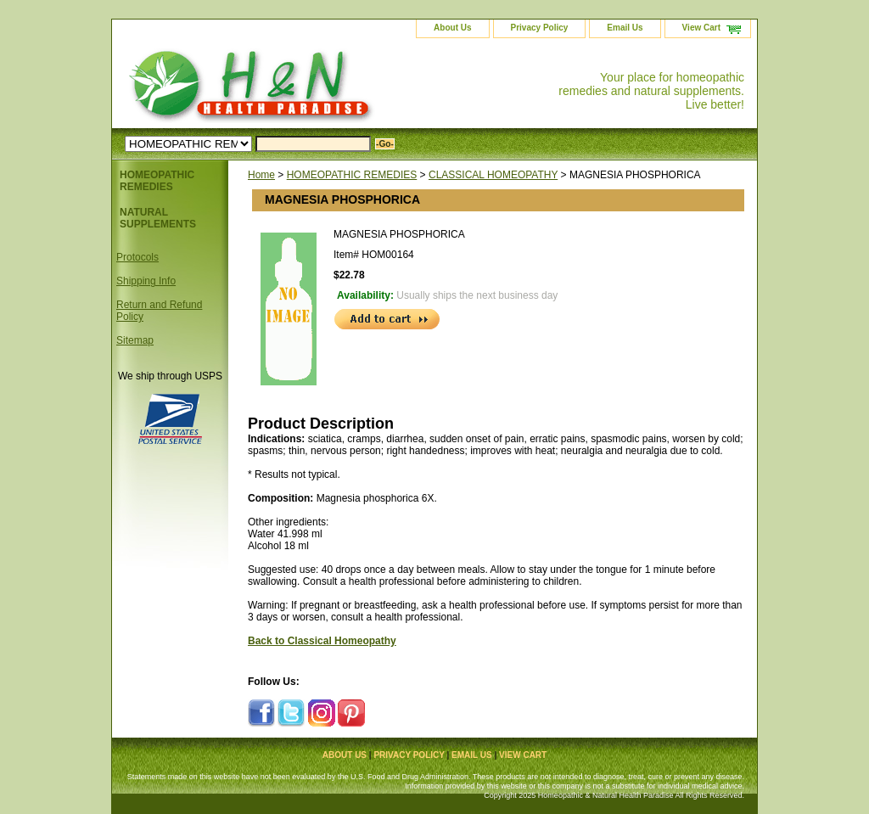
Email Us (624, 27)
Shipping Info (146, 281)
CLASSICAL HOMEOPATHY (493, 175)
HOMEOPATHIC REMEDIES (352, 175)
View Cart (701, 27)
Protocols (137, 257)
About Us (452, 27)
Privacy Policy (540, 27)
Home (261, 175)
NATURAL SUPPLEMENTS (158, 218)
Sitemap (135, 340)
